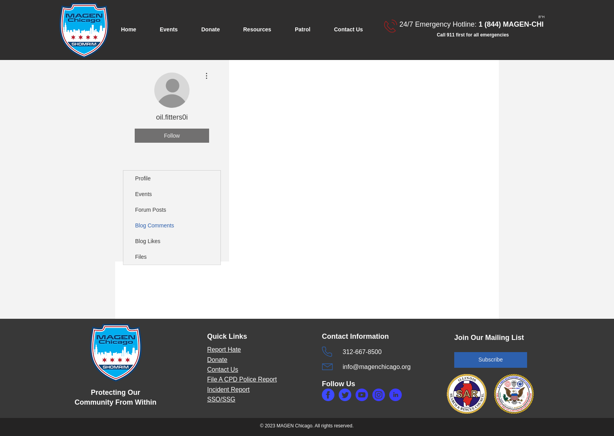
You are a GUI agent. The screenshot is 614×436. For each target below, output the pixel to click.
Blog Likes (148, 241)
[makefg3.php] (378, 395)
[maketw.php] (345, 395)
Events (143, 194)
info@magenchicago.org (377, 366)
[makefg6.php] (362, 395)
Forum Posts (150, 210)
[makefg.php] (328, 395)
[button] (174, 29)
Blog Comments (154, 225)
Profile (143, 178)
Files (141, 257)
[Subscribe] (490, 360)
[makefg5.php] (395, 395)
